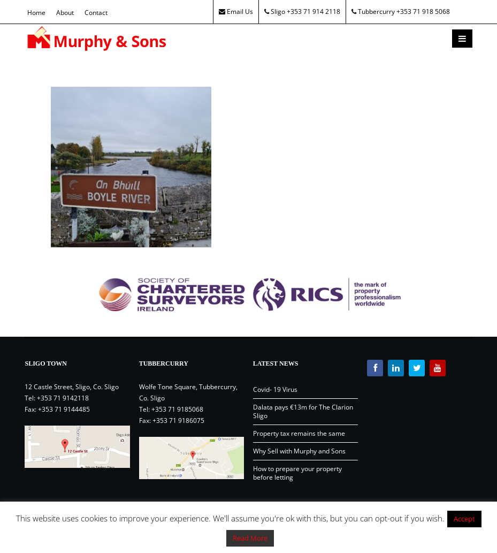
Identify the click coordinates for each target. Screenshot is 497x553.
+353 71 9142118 (63, 398)
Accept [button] (464, 519)
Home (36, 12)
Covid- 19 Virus (275, 389)
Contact (96, 12)
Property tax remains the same (299, 433)
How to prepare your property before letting (297, 473)
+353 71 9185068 (177, 409)
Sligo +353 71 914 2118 (302, 11)
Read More (250, 538)
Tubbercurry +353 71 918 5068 (400, 11)
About (65, 12)
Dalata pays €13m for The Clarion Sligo (303, 411)
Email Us (236, 11)
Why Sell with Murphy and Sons (299, 451)
